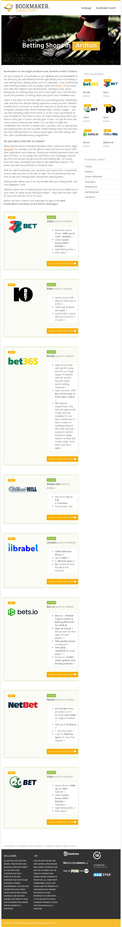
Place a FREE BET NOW (62, 263)
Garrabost (90, 196)
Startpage (86, 7)
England (23, 846)
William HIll (60, 85)
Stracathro (90, 181)
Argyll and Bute (61, 846)
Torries (88, 166)
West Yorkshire (35, 846)
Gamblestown (92, 192)
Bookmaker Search (106, 7)
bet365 (10, 149)
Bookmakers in (10, 846)
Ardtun (68, 222)
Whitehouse (91, 186)
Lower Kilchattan (93, 176)
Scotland (48, 846)
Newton (89, 171)
